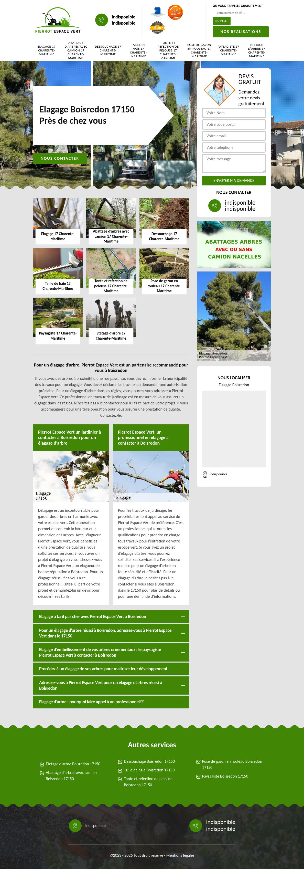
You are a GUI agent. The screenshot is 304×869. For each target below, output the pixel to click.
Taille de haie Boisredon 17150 (149, 770)
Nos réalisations (240, 31)
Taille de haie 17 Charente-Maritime (138, 50)
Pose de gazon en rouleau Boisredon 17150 (232, 764)
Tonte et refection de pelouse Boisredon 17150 (148, 781)
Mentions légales (180, 855)
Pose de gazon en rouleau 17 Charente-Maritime (199, 50)
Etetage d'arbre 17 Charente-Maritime (256, 50)
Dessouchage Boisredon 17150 (149, 761)
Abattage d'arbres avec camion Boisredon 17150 (71, 775)
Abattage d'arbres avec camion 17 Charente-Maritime (75, 50)
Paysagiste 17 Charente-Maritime (229, 50)
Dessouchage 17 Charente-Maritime (108, 50)
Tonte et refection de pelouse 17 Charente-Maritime (168, 50)
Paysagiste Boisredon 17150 (225, 776)
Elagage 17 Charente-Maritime (47, 50)
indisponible (123, 17)
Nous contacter (60, 158)
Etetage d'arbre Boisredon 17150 (73, 763)
